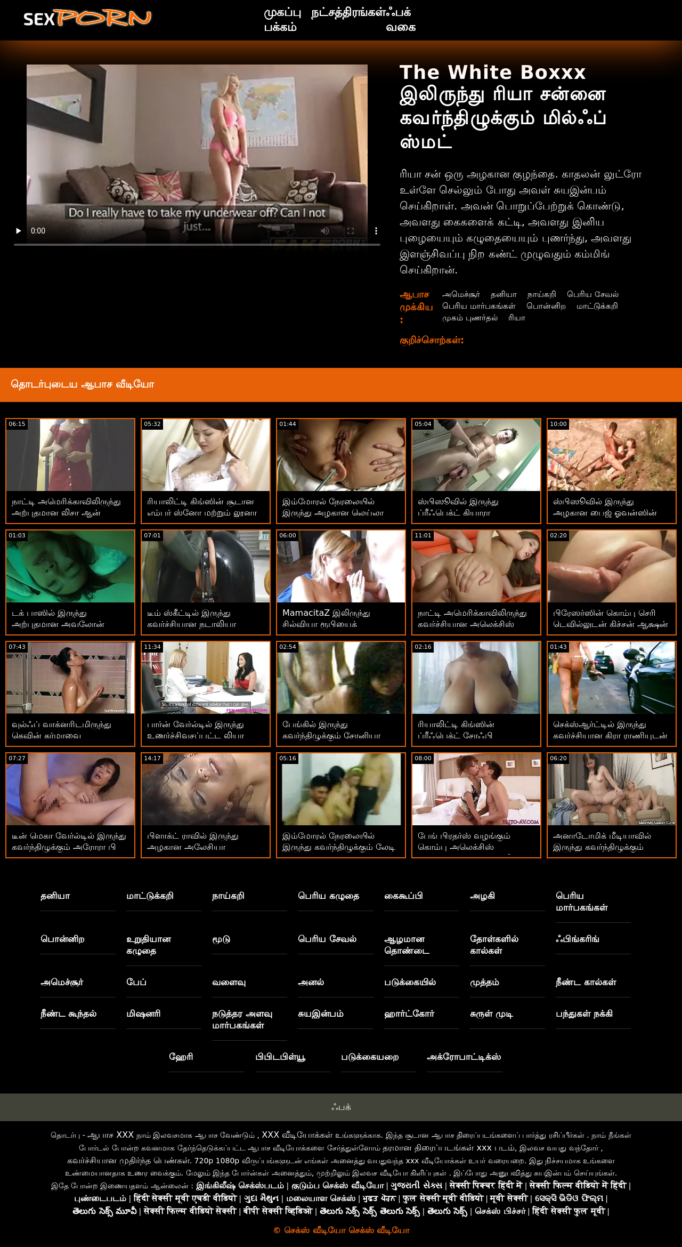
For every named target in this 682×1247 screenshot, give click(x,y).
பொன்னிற (549, 306)
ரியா (519, 317)
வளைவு (229, 982)
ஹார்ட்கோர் (409, 1013)
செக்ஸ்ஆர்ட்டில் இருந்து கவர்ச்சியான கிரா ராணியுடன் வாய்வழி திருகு (610, 735)
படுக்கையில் (410, 982)
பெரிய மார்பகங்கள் (479, 306)
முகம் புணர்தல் (470, 317)
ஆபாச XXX (110, 1135)
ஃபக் (341, 1106)
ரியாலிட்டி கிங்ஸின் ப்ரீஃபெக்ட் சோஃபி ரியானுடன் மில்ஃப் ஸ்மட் (468, 735)
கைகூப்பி (403, 895)
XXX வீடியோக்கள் (297, 1135)
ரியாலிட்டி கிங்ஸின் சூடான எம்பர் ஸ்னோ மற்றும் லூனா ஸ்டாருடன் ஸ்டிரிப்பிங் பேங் (203, 512)
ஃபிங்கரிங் (577, 939)
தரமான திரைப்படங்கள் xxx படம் (449, 1148)
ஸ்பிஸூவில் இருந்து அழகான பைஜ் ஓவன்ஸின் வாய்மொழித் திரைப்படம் (605, 512)
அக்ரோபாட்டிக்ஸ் (464, 1056)
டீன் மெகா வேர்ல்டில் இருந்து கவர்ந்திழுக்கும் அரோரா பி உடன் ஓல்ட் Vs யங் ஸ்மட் (69, 847)
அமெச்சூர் (461, 294)
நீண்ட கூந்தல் (68, 1013)
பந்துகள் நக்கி (584, 1013)
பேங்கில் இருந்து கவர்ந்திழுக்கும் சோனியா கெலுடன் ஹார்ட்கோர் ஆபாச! (340, 735)
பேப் (136, 982)
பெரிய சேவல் (597, 294)
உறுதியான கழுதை (148, 945)
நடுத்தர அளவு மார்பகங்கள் (242, 1019)
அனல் (311, 982)
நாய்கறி (544, 294)
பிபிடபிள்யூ (280, 1056)
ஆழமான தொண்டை (406, 945)
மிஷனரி (143, 1013)
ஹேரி (181, 1056)
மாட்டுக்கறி (602, 306)
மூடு (221, 939)
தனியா (505, 294)
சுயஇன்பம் (321, 1013)
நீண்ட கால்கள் (586, 982)
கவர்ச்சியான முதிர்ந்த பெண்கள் (128, 1160)
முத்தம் (484, 982)
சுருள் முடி (491, 1013)
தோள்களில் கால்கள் (494, 945)
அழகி (482, 895)
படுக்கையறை (370, 1056)
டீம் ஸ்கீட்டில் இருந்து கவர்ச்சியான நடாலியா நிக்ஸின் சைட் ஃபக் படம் (196, 624)
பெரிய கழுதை (328, 895)
